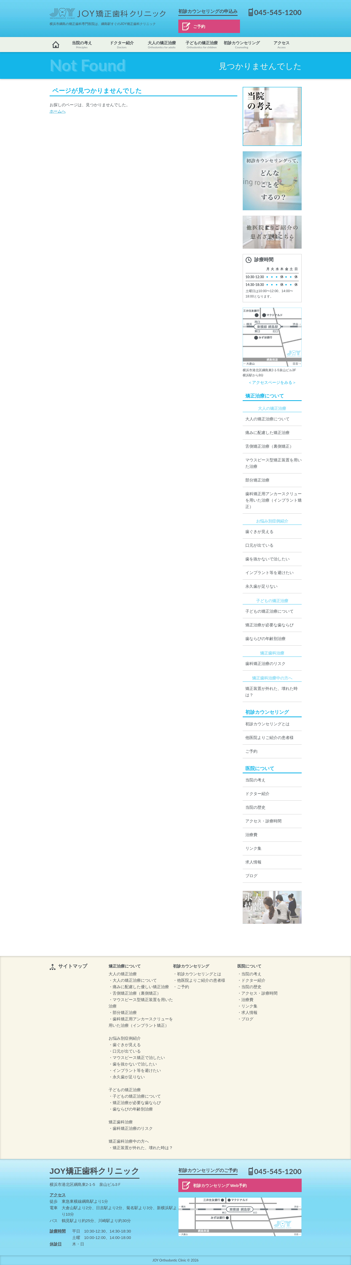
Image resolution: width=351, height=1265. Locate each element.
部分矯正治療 (257, 480)
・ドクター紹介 (251, 980)
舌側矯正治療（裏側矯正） (269, 446)
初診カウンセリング (242, 45)
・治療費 (245, 999)
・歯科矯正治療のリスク (131, 1128)
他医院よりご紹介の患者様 (269, 737)
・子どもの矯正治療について (135, 1096)
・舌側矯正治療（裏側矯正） (135, 993)
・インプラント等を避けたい (135, 1070)
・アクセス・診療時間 (257, 993)
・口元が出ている (125, 1051)
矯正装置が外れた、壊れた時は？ (271, 691)
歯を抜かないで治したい (267, 559)
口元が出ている (259, 545)
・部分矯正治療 (123, 1012)
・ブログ (245, 1019)
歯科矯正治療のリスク (265, 663)
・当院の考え (249, 974)
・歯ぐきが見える (125, 1044)
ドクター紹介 (122, 45)
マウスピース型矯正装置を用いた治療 (273, 463)
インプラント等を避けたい (269, 572)
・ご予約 (181, 986)
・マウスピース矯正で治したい (137, 1057)
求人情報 (253, 862)
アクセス (282, 45)
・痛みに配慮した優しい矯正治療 (139, 986)
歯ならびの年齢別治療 (265, 638)
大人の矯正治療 (162, 45)
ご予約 (199, 26)
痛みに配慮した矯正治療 (267, 432)
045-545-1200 (278, 12)
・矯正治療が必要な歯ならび (135, 1102)
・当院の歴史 (249, 986)
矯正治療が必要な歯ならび (269, 625)
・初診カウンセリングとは (197, 974)
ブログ (251, 875)
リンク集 (253, 848)
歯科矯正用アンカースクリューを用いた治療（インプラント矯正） (273, 500)
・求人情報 (247, 1012)
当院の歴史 (255, 807)
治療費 (251, 834)
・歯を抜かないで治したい (133, 1064)
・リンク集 (247, 1006)
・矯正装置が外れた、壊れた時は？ (141, 1147)
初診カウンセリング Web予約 (220, 1185)
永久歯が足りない (261, 586)
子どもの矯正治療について (269, 611)
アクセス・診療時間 (263, 821)
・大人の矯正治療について (133, 980)
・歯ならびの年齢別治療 (131, 1109)
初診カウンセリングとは (267, 724)
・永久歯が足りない (127, 1077)
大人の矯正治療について (267, 419)
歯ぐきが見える (259, 531)
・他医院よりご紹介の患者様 (199, 980)
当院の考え (82, 45)
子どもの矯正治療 (202, 45)
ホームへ (58, 111)
